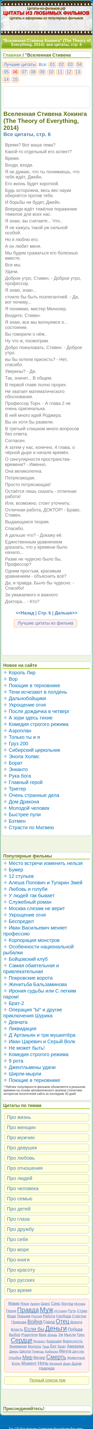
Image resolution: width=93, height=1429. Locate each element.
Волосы (34, 1346)
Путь (72, 1311)
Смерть (56, 1357)
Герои (11, 1311)
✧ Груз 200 (15, 743)
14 (6, 79)
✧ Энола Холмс (21, 756)
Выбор (14, 1334)
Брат (62, 1346)
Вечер (39, 1357)
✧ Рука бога (17, 776)
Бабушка (51, 1351)
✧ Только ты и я (21, 737)
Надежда (47, 1368)
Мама (13, 1303)
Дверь (13, 1351)
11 (60, 72)
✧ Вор (10, 679)
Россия (36, 1316)
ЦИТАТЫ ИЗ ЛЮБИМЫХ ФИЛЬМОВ (46, 13)
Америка (75, 1346)
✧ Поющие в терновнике (31, 685)
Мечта (65, 1351)
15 (15, 79)
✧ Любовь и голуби (25, 889)
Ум (60, 1334)
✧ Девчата (15, 1022)
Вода (11, 1316)
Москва (79, 1304)
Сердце (21, 1340)
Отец (62, 1321)
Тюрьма (24, 1316)
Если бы (34, 1329)
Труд (45, 1346)
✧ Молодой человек (26, 808)
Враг (43, 1334)
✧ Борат (13, 763)
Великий (56, 1363)
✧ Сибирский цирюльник (31, 750)
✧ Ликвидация (19, 1028)
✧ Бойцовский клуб (25, 959)
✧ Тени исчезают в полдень (35, 692)
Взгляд (67, 1303)
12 (68, 72)
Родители (29, 1334)
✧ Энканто (15, 769)
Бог (53, 1346)
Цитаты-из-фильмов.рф (46, 8)
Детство (78, 1351)
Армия (35, 1304)
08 (33, 72)
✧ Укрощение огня (24, 705)
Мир (27, 1357)
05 (6, 72)
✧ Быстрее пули (22, 814)
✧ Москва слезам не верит (34, 908)
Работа (49, 1316)
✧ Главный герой (23, 782)
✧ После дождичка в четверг (36, 711)
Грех (81, 1334)
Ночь (43, 1363)
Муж (46, 1310)
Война (34, 1321)
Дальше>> (66, 612)
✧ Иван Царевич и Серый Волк (39, 1041)
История (60, 1311)
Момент (29, 1363)
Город (49, 1322)
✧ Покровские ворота (28, 978)
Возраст (39, 1341)
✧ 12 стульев (18, 876)
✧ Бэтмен (14, 821)
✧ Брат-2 (13, 1003)
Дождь (52, 1335)
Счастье (79, 1316)
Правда (28, 1309)
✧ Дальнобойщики (24, 698)
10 (51, 72)
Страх (82, 1311)
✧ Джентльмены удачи (29, 1067)
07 (24, 72)
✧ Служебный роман (27, 902)
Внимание (18, 1346)
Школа (25, 1351)
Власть (17, 1329)
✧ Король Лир (19, 672)
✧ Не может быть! (24, 1048)
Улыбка (14, 1358)
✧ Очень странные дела (31, 795)
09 (41, 72)
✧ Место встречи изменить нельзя (43, 863)
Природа (18, 1322)
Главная (12, 55)
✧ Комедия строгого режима (35, 724)
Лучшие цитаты (20, 64)
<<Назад (25, 612)
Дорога (76, 1322)
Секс (56, 1303)
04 (79, 64)
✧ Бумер (13, 869)
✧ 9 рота (13, 1061)
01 (52, 64)
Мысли (70, 1334)
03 (70, 64)
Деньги (56, 1328)
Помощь (38, 1351)
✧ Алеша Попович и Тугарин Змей (42, 882)
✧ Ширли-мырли (22, 1073)
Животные (76, 1358)
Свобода (63, 1316)
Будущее (54, 1341)
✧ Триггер (14, 788)
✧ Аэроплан (17, 730)
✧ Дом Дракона (21, 801)
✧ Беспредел (18, 921)
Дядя (66, 1363)
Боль (16, 1363)
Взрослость (73, 1341)
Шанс (45, 1303)
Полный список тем (47, 1380)
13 (77, 72)
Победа (75, 1329)
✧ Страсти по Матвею (28, 827)
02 (61, 64)
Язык (24, 1303)
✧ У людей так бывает (29, 895)
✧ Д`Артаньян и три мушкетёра (39, 1035)
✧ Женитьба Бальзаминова (35, 984)
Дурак (76, 1363)
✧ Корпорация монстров (31, 940)
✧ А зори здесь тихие (28, 717)
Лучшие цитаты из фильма (45, 623)
